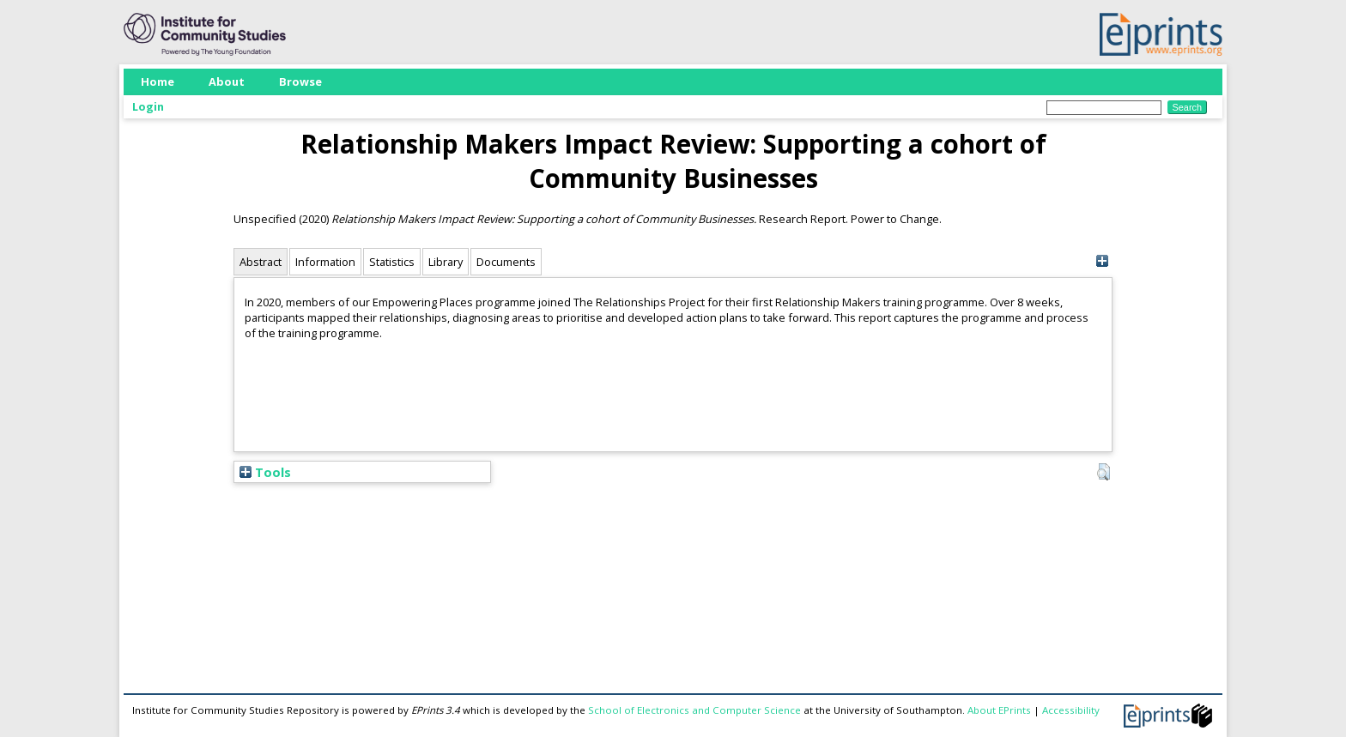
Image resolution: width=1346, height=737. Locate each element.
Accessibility (1071, 710)
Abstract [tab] (260, 261)
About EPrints (999, 710)
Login (148, 106)
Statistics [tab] (392, 261)
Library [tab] (445, 261)
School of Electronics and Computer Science (694, 710)
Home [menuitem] (157, 81)
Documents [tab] (506, 261)
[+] (1101, 261)
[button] (1103, 471)
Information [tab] (325, 261)
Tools (265, 471)
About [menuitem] (227, 81)
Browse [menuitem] (300, 81)
